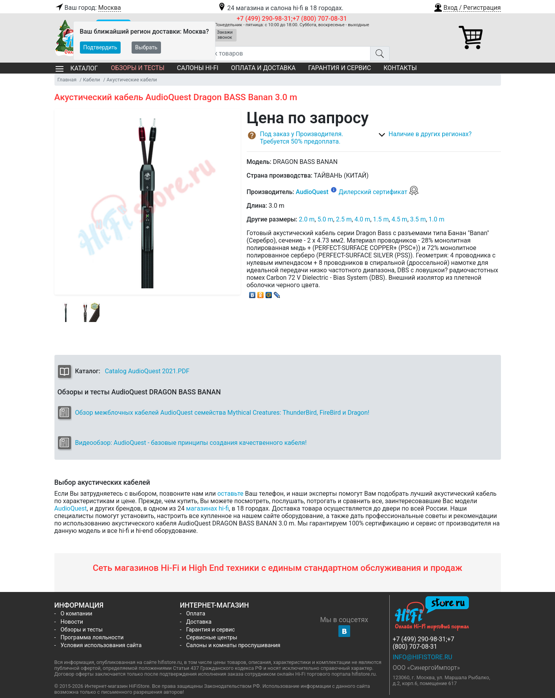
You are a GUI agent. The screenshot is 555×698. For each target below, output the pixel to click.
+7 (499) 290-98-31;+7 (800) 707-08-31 (292, 18)
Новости (72, 622)
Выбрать (146, 47)
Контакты (400, 68)
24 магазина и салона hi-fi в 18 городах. (280, 8)
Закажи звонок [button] (225, 35)
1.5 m (381, 219)
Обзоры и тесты (138, 68)
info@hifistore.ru (422, 657)
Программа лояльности (92, 637)
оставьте (230, 493)
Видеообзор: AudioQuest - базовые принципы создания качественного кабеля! (191, 442)
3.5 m (418, 219)
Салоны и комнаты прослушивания (233, 645)
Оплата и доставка (263, 68)
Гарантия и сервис (339, 68)
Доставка (199, 622)
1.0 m (436, 219)
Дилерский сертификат (379, 192)
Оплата (195, 613)
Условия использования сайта (101, 645)
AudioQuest (312, 192)
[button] (467, 7)
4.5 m (399, 219)
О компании (76, 613)
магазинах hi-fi (207, 508)
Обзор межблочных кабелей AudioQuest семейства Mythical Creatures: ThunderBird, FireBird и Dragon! (222, 412)
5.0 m (325, 219)
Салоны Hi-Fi (198, 68)
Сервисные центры (211, 637)
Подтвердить (100, 47)
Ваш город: (87, 8)
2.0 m (307, 219)
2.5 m (344, 219)
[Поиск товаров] (282, 53)
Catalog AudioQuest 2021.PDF (147, 371)
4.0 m (362, 219)
